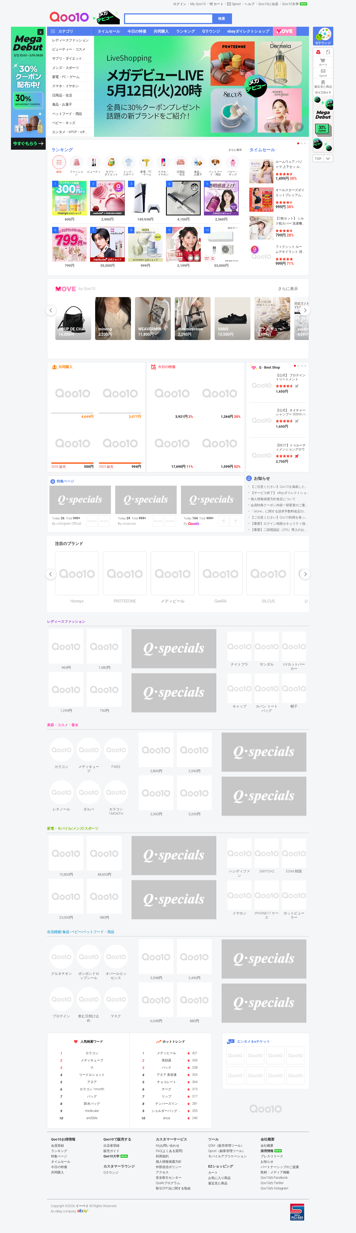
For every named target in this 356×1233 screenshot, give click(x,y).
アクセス (162, 1172)
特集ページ (65, 481)
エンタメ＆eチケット (253, 1041)
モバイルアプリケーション (227, 1156)
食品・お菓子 (62, 104)
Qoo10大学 (290, 4)
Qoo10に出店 (268, 4)
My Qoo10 (198, 4)
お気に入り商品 (219, 1178)
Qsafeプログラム (168, 1183)
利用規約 (162, 1156)
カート (219, 4)
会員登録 (57, 1145)
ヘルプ (250, 4)
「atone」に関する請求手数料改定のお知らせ (280, 511)
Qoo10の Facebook (274, 1178)
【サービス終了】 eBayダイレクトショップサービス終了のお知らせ (280, 493)
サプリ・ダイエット (67, 58)
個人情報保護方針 (168, 1162)
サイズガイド (323, 92)
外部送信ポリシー (168, 1167)
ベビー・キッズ (63, 123)
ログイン (180, 4)
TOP (318, 159)
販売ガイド (111, 1151)
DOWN (328, 158)
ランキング (62, 149)
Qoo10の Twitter (272, 1183)
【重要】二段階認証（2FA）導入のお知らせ (280, 530)
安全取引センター (168, 1178)
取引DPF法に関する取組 (173, 1188)
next (305, 310)
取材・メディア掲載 (275, 1172)
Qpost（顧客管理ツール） (226, 1151)
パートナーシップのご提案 (280, 1167)
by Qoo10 (87, 288)
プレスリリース (272, 1156)
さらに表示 (235, 149)
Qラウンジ (110, 1172)
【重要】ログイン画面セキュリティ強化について (280, 523)
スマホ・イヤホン (65, 86)
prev (51, 310)
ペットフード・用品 (67, 114)
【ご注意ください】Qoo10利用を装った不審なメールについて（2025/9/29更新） (280, 517)
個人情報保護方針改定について (273, 499)
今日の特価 (166, 367)
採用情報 (267, 1151)
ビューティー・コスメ (68, 49)
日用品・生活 (62, 95)
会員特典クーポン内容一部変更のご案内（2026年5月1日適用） (280, 505)
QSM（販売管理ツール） (226, 1145)
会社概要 (267, 1145)
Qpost (236, 4)
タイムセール (262, 149)
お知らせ (262, 478)
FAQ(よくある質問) (169, 1151)
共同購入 (65, 367)
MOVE (65, 289)
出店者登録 (111, 1145)
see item (243, 635)
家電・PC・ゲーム (65, 77)
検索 (221, 19)
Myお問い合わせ (167, 1145)
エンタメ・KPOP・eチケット (73, 132)
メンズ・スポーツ (65, 68)
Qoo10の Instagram (274, 1188)
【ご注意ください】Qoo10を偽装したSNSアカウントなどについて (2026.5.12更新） (280, 487)
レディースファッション (70, 40)
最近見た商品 (217, 1183)
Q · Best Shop (269, 367)
